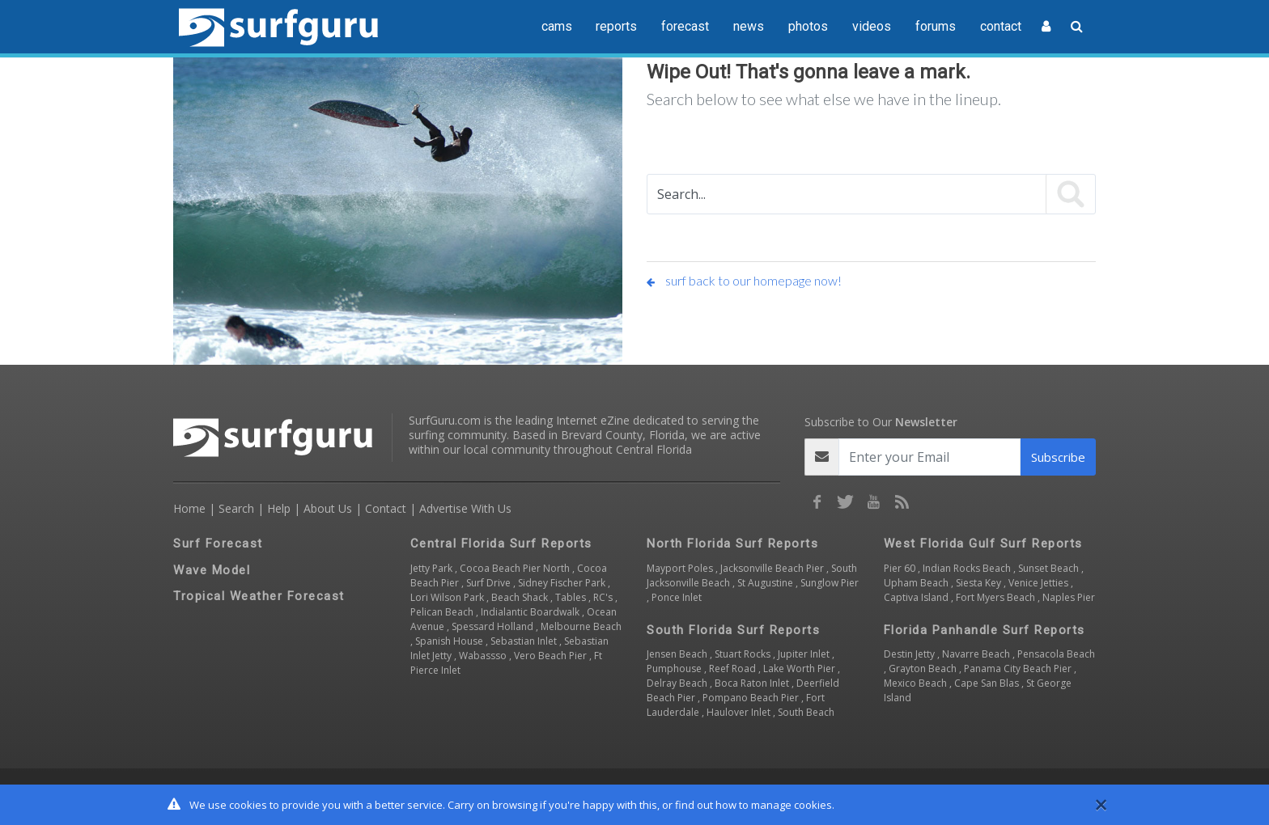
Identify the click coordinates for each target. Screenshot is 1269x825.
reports (616, 26)
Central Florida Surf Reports (501, 543)
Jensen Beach (678, 654)
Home (189, 508)
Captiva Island (917, 597)
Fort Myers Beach (997, 597)
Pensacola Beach (1056, 654)
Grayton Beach (924, 668)
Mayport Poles (681, 568)
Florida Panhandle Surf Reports (984, 630)
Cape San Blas (987, 683)
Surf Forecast (218, 543)
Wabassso (484, 655)
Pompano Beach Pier (751, 697)
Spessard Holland (494, 626)
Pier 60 (901, 568)
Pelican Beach (443, 612)
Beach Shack (520, 597)
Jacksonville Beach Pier (773, 568)
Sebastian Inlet (524, 641)
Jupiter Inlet (805, 654)
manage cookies (791, 805)
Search (236, 508)
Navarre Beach (977, 654)
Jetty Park (432, 568)
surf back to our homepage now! (744, 280)
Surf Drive (489, 583)
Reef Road (733, 668)
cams (556, 26)
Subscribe (1058, 457)
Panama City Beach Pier (1019, 668)
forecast (685, 26)
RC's (604, 597)
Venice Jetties (1039, 583)
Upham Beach (917, 583)
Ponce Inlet (676, 597)
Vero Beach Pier (551, 655)
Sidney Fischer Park (563, 583)
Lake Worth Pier (800, 668)
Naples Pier (1068, 597)
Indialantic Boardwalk (531, 612)
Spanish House (450, 641)
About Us (327, 508)
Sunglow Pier (829, 583)
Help (279, 508)
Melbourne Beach (581, 626)
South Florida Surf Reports (733, 630)
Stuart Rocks (744, 654)
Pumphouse (675, 668)
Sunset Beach (1049, 568)
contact (1000, 26)
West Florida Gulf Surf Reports (983, 543)
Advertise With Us (465, 508)
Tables (571, 597)
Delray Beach (678, 683)
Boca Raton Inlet (753, 683)
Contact (385, 508)
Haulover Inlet (740, 712)
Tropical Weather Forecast (259, 596)
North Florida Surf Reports (732, 543)
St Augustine (766, 583)
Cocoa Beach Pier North (516, 568)
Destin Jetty (910, 654)
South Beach (806, 712)
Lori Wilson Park (448, 597)
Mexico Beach (916, 683)
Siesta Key (980, 583)
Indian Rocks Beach (968, 568)
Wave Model (211, 570)
